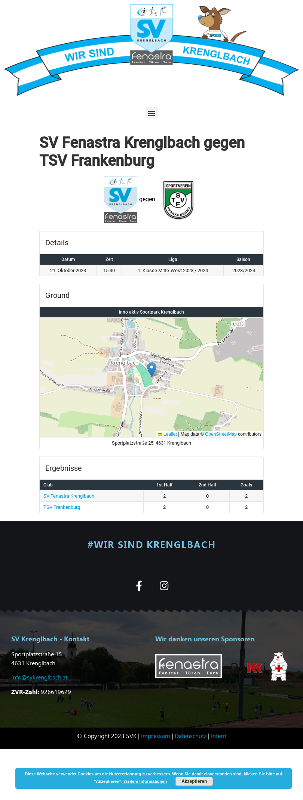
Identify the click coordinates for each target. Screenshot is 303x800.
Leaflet (167, 434)
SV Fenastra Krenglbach (68, 496)
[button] (152, 113)
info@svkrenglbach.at (39, 677)
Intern (218, 736)
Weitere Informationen (145, 781)
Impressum (155, 736)
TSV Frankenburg (61, 507)
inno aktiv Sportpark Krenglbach (151, 312)
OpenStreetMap (221, 434)
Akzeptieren (194, 781)
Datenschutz (190, 736)
